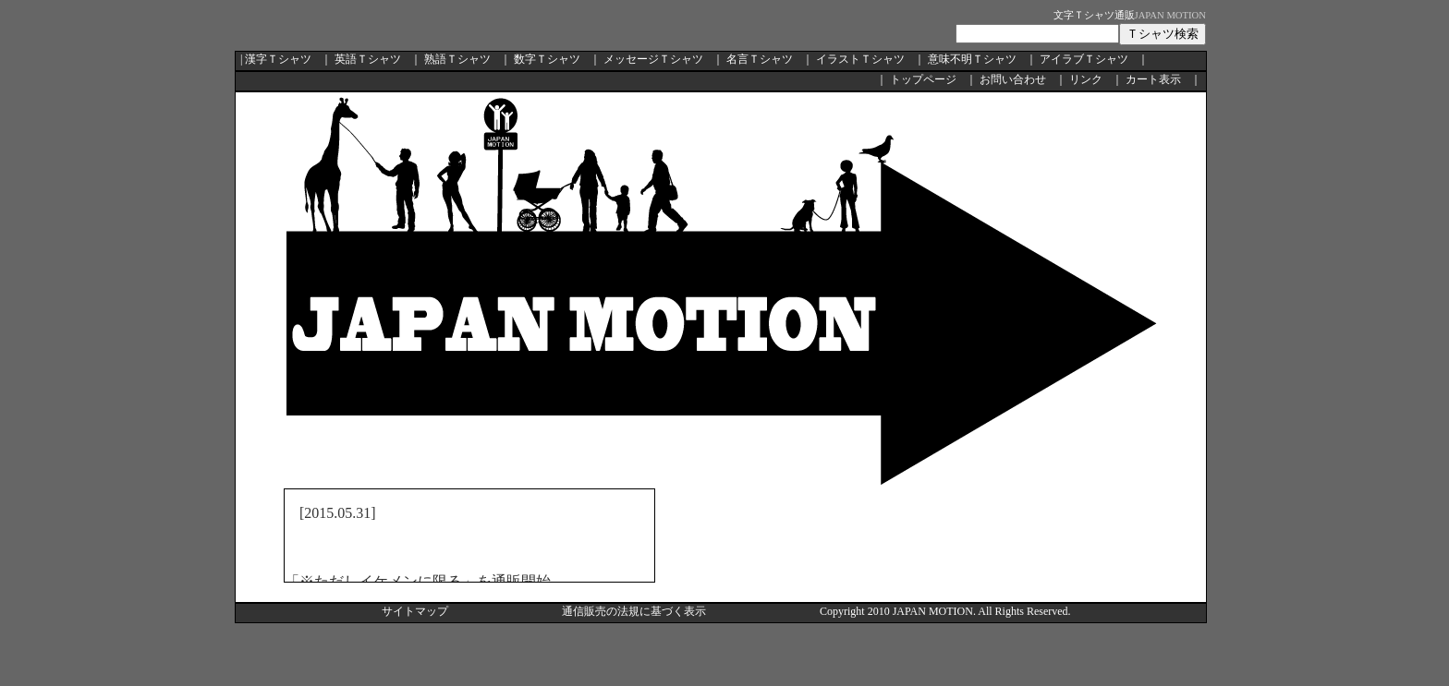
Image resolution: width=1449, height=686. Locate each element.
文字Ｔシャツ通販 (1094, 15)
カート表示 (1153, 79)
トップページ (923, 79)
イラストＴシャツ (860, 59)
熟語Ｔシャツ (457, 59)
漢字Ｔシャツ (278, 59)
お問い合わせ (1013, 79)
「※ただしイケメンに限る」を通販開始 (418, 581)
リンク (1085, 79)
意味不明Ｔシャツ (972, 59)
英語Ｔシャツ (368, 59)
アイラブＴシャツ (1084, 59)
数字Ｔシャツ (547, 59)
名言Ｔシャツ (759, 59)
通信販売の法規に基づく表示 (634, 611)
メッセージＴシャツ (653, 59)
